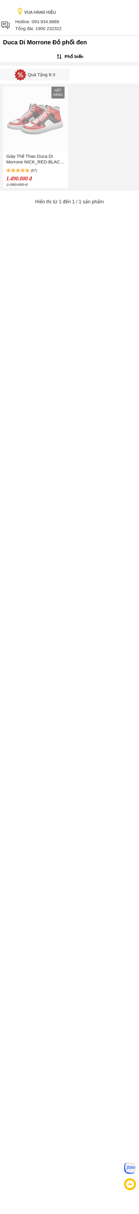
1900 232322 (48, 28)
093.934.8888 (45, 21)
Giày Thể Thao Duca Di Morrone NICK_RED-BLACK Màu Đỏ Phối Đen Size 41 (34, 159)
